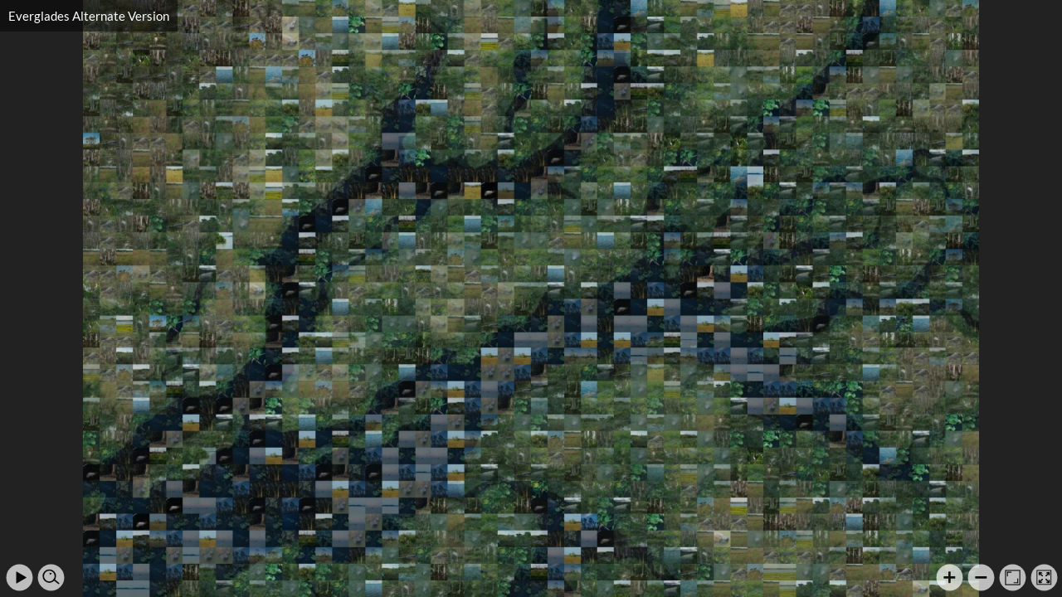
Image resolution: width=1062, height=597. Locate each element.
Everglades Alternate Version (88, 15)
